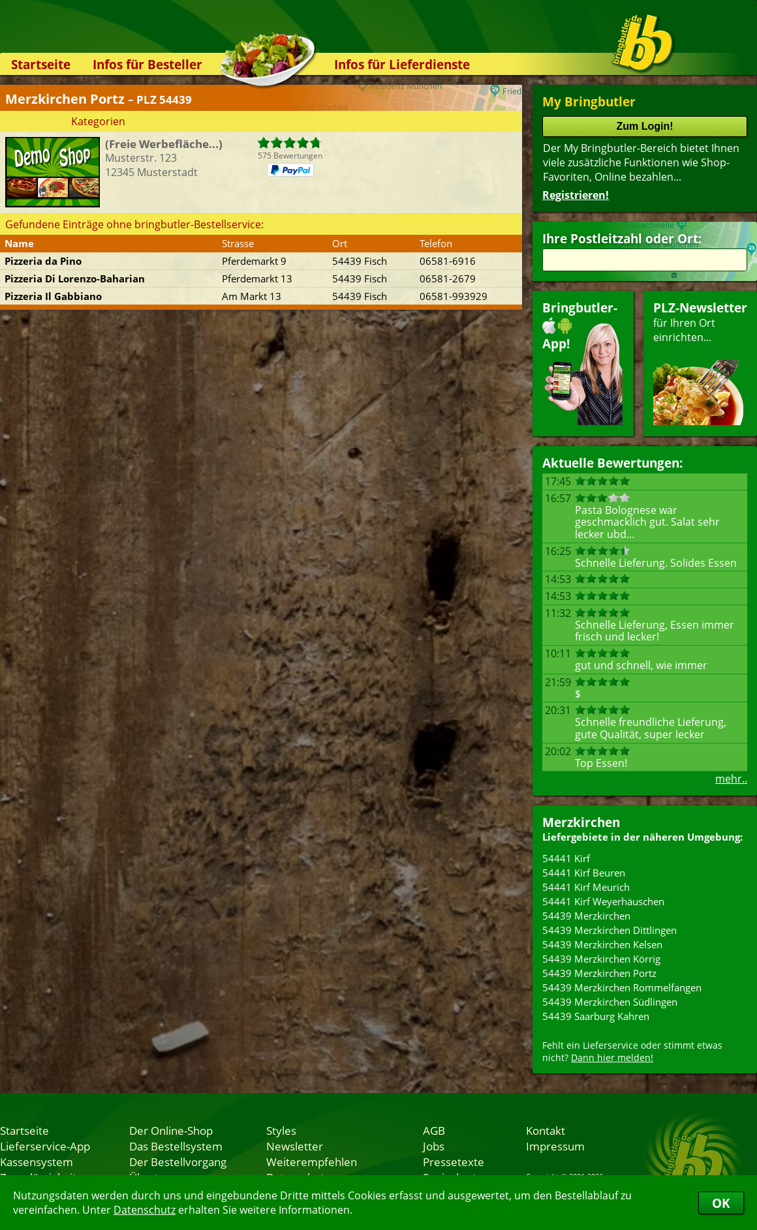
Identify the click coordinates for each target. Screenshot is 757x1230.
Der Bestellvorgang (177, 1161)
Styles (281, 1130)
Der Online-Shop (171, 1130)
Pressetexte (453, 1161)
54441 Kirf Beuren (583, 872)
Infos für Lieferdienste (402, 64)
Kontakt (545, 1130)
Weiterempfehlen (311, 1161)
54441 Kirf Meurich (586, 886)
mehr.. (731, 779)
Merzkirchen (581, 822)
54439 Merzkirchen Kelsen (602, 944)
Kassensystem (36, 1161)
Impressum (555, 1146)
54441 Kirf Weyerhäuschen (603, 901)
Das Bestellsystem (176, 1146)
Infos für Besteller (147, 64)
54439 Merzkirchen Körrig (601, 958)
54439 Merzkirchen (586, 915)
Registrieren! (575, 195)
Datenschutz (145, 1210)
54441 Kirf (566, 858)
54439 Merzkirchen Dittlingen (609, 930)
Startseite (40, 64)
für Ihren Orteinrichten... (700, 362)
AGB (434, 1130)
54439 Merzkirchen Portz (599, 973)
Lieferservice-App (45, 1146)
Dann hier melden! (612, 1057)
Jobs (433, 1146)
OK (721, 1203)
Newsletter (294, 1146)
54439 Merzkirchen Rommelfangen (622, 987)
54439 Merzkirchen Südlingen (609, 1001)
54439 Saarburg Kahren (595, 1016)
